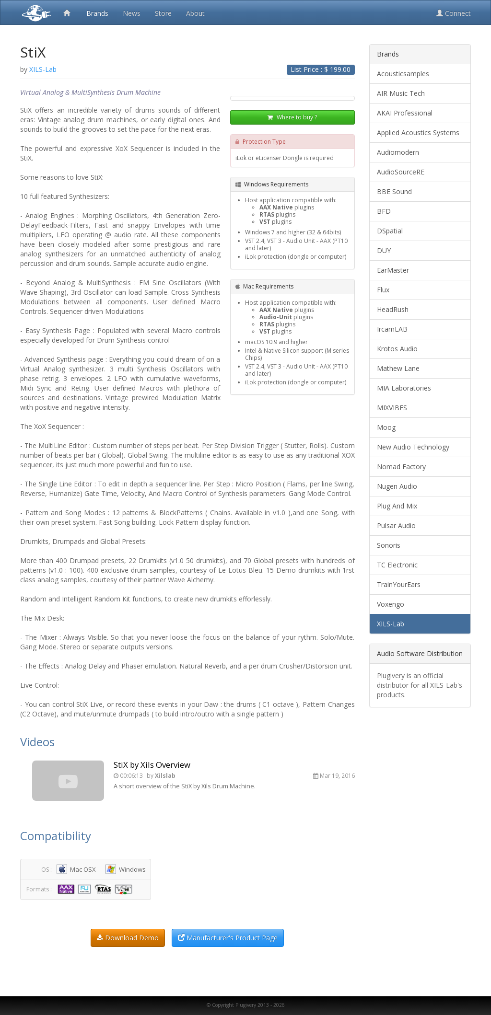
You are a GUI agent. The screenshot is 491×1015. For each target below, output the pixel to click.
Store (163, 13)
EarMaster (393, 270)
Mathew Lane (398, 368)
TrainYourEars (399, 584)
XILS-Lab (390, 623)
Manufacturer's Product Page (228, 937)
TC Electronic (397, 564)
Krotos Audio (397, 348)
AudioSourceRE (400, 171)
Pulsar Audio (396, 525)
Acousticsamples (403, 73)
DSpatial (390, 230)
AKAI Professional (405, 112)
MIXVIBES (392, 407)
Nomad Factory (401, 466)
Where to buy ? (292, 117)
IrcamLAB (392, 329)
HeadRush (393, 309)
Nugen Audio (397, 486)
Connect (453, 13)
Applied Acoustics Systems (418, 132)
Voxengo (390, 604)
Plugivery (34, 12)
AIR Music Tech (401, 93)
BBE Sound (394, 191)
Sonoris (388, 545)
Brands (97, 13)
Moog (386, 427)
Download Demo (128, 937)
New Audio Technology (413, 446)
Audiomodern (398, 152)
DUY (384, 250)
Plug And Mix (397, 505)
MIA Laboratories (404, 387)
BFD (384, 211)
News (131, 13)
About (195, 13)
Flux (383, 289)
